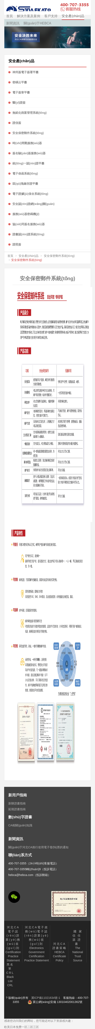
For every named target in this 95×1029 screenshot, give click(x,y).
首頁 (9, 16)
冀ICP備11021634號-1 (45, 997)
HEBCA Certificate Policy (59, 952)
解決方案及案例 (28, 16)
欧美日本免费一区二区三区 (21, 1027)
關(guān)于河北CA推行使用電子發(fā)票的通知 (38, 847)
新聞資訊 (12, 23)
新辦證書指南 (17, 803)
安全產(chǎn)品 (73, 16)
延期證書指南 (17, 809)
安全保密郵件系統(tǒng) (59, 255)
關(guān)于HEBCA (37, 23)
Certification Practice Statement (13, 944)
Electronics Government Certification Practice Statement (36, 944)
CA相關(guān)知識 (20, 825)
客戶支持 (51, 16)
